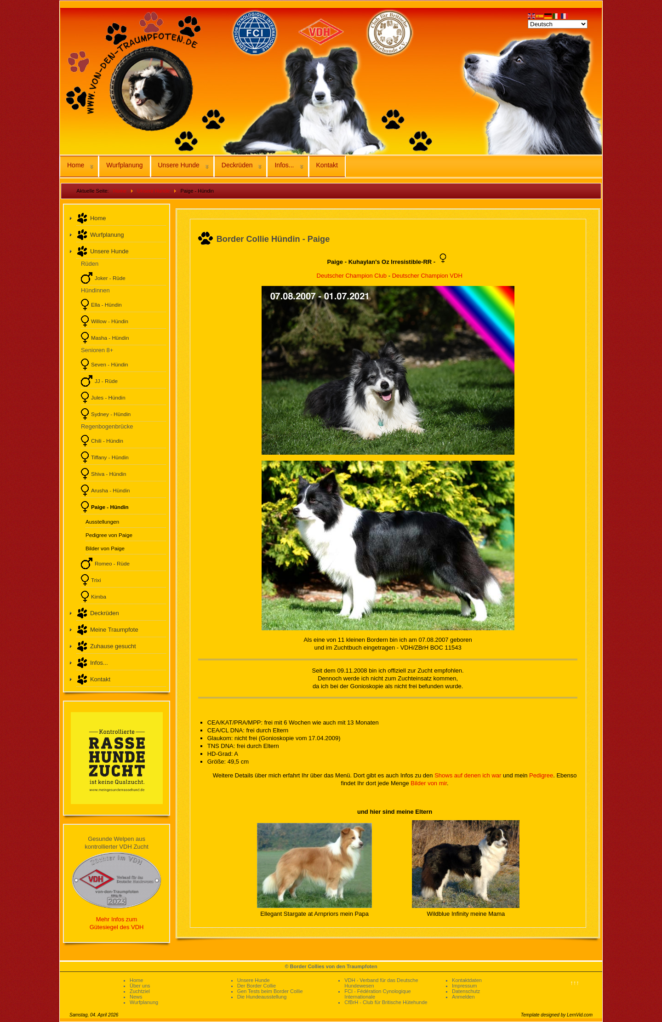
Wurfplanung (124, 165)
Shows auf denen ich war (467, 775)
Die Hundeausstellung (262, 996)
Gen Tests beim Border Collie (270, 991)
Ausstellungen (102, 522)
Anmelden (463, 996)
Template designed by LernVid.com (557, 1014)
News (136, 996)
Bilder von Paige (105, 548)
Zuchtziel (140, 991)
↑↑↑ (574, 982)
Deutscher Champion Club (352, 275)
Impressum (464, 985)
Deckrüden (237, 165)
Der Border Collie (256, 985)
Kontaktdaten (467, 980)
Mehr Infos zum (116, 919)
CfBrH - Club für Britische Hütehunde (385, 1002)
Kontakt (327, 165)
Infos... (284, 165)
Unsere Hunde (179, 165)
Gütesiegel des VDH (117, 927)
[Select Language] (558, 24)
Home (75, 165)
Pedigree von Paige (109, 535)
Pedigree (541, 775)
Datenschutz (466, 991)
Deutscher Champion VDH (427, 275)
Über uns (140, 985)
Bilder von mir (429, 783)
